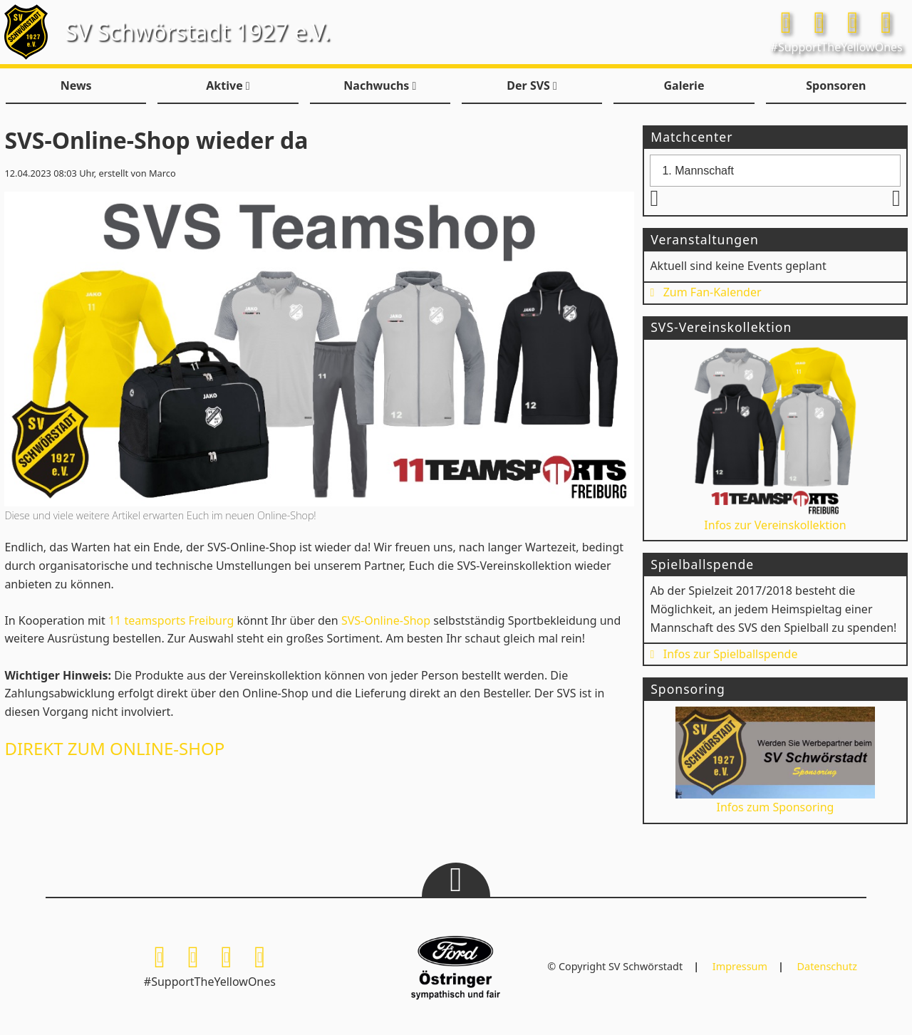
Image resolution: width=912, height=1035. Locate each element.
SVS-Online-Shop (385, 620)
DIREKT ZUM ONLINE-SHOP (114, 748)
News (76, 85)
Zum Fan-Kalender (705, 292)
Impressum (739, 966)
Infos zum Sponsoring (775, 761)
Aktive (227, 85)
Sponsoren (836, 85)
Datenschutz (827, 966)
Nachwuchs (379, 85)
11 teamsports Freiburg (171, 620)
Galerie (683, 85)
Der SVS (532, 85)
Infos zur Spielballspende (723, 654)
